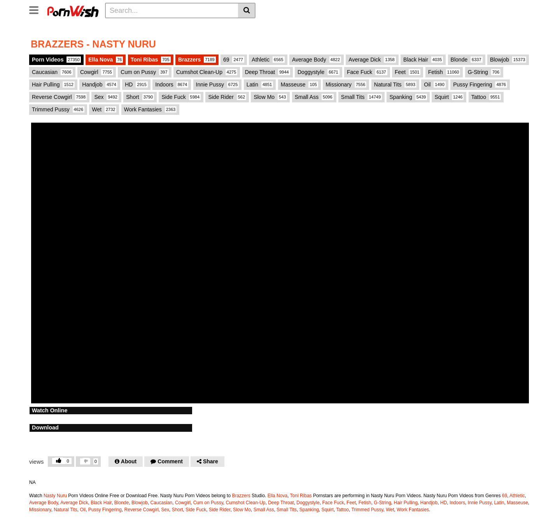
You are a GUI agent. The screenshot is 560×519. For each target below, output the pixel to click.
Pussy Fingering (480, 84)
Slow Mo (270, 97)
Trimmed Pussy (58, 109)
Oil (434, 84)
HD (136, 84)
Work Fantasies (150, 109)
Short (140, 97)
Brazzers (197, 59)
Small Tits (361, 97)
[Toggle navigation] (36, 9)
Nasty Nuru (55, 495)
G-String (484, 72)
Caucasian (52, 72)
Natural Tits (395, 84)
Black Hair (423, 59)
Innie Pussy (217, 84)
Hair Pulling (53, 84)
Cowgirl (96, 72)
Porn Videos (56, 59)
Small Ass (314, 97)
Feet (407, 72)
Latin (260, 84)
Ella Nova (105, 59)
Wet (104, 109)
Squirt (449, 97)
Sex (106, 97)
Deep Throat (267, 72)
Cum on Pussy (144, 72)
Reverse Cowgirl (59, 97)
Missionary (346, 84)
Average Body (316, 59)
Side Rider (227, 97)
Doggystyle (319, 72)
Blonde (467, 59)
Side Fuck (181, 97)
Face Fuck (367, 72)
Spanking (408, 97)
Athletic (268, 59)
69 (233, 59)
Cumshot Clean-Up (206, 72)
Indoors (171, 84)
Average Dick (372, 59)
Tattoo (486, 97)
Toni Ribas (151, 59)
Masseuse (299, 84)
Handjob (99, 84)
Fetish (444, 72)
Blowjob (508, 59)
